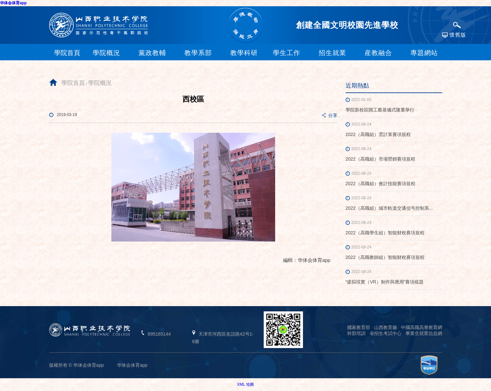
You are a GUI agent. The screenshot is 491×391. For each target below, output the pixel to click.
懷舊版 (454, 35)
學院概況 (106, 52)
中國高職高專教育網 (421, 327)
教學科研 (244, 52)
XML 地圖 (245, 384)
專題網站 (424, 52)
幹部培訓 (356, 333)
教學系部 (198, 52)
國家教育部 (358, 327)
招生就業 (332, 52)
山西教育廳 (385, 327)
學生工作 (286, 52)
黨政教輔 (152, 52)
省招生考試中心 (385, 333)
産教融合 (378, 52)
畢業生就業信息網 (424, 333)
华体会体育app (13, 3)
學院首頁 (73, 83)
